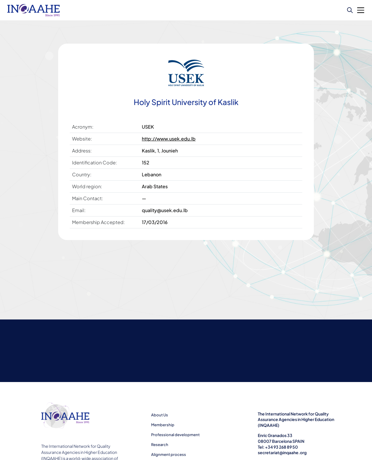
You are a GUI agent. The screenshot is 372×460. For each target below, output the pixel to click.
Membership (162, 424)
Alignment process (168, 454)
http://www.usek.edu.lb (169, 139)
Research (159, 444)
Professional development (175, 434)
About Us (159, 415)
